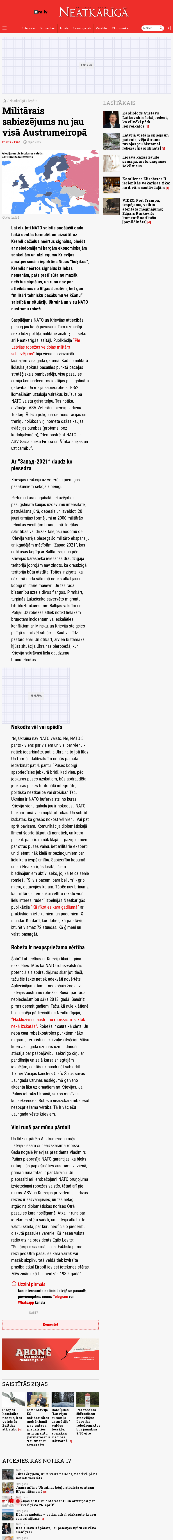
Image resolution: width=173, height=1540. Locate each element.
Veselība (101, 28)
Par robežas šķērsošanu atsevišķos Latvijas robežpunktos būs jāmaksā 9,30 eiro (88, 1421)
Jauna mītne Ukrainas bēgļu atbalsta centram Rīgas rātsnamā (55, 1489)
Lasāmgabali (82, 28)
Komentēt (50, 1324)
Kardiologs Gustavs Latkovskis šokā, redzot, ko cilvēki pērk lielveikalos (145, 119)
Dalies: (34, 1313)
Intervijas (29, 28)
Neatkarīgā (17, 101)
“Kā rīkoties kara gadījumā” (55, 907)
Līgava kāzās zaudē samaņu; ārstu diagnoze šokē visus (144, 161)
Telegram (60, 1296)
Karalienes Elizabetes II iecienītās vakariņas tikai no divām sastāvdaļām (146, 183)
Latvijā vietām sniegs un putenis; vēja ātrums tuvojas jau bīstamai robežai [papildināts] (145, 141)
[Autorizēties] (168, 28)
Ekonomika (120, 28)
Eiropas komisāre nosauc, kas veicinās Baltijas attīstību (12, 1419)
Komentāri (47, 28)
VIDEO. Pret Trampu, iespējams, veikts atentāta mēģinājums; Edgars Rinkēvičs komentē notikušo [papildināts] (142, 211)
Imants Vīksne (11, 142)
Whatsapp (26, 1302)
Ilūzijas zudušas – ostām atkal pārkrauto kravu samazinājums (56, 1516)
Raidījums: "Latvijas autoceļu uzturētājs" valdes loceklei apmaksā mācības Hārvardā (61, 1425)
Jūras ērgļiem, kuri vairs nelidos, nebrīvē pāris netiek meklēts (56, 1476)
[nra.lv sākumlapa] (41, 12)
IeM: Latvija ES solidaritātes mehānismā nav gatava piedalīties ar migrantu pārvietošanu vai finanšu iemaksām (38, 1427)
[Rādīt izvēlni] (4, 28)
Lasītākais (119, 102)
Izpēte (64, 28)
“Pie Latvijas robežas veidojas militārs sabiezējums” (45, 347)
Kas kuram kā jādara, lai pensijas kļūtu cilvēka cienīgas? (56, 1530)
